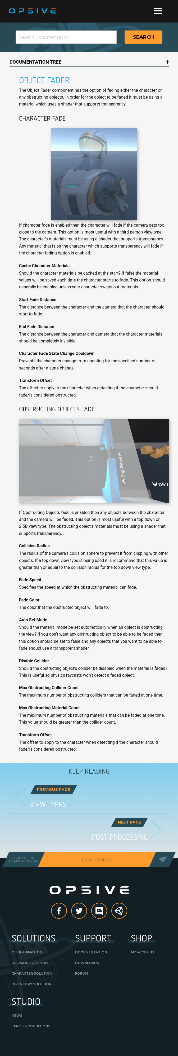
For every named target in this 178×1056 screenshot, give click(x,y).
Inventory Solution (32, 984)
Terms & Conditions (31, 1026)
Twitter (86, 911)
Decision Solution (30, 963)
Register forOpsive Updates (23, 859)
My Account (142, 952)
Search (143, 37)
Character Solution (32, 973)
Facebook (66, 911)
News (17, 1016)
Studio (26, 1001)
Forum (81, 973)
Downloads (87, 963)
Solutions (34, 938)
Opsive (32, 11)
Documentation (91, 952)
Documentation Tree (35, 62)
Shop (141, 938)
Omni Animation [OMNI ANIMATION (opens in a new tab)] (27, 952)
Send (162, 859)
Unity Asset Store (119, 914)
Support (93, 938)
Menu (158, 11)
